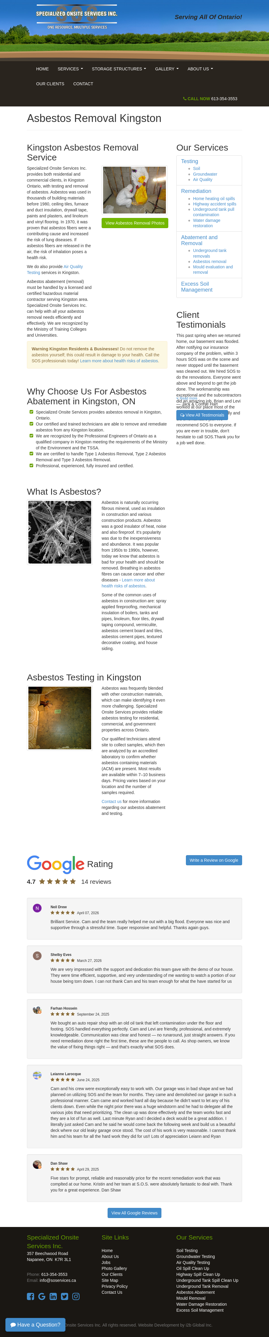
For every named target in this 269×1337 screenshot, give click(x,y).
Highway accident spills (214, 204)
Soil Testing (187, 1250)
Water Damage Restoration (201, 1304)
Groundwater (205, 174)
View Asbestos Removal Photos (135, 223)
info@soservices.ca (58, 1280)
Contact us (112, 801)
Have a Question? (35, 1325)
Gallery (168, 70)
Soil (196, 168)
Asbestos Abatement (195, 1292)
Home (42, 68)
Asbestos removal (209, 261)
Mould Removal (190, 1298)
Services (71, 70)
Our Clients (50, 83)
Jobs (106, 1262)
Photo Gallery (114, 1268)
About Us (201, 70)
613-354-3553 (210, 98)
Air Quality (203, 179)
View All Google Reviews (134, 1213)
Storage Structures (120, 70)
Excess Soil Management (200, 1310)
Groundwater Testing (195, 1256)
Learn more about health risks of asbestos (119, 360)
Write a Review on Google (214, 860)
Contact (83, 83)
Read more (186, 398)
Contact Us (112, 1292)
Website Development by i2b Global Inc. (175, 1325)
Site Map (110, 1280)
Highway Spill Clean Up (198, 1274)
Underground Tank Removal (202, 1286)
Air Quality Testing (193, 1262)
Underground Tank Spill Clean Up (207, 1280)
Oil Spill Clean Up (192, 1268)
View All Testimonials (202, 415)
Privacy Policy (115, 1286)
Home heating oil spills (214, 198)
